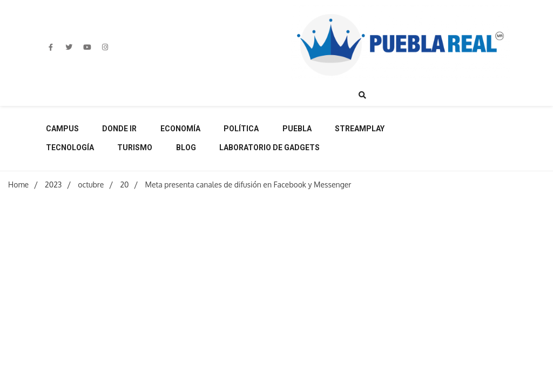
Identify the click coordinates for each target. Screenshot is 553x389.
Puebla (297, 128)
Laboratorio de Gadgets (269, 147)
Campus (62, 128)
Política (241, 128)
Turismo (134, 147)
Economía (180, 128)
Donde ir (119, 128)
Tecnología (70, 147)
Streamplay (360, 128)
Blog (186, 147)
